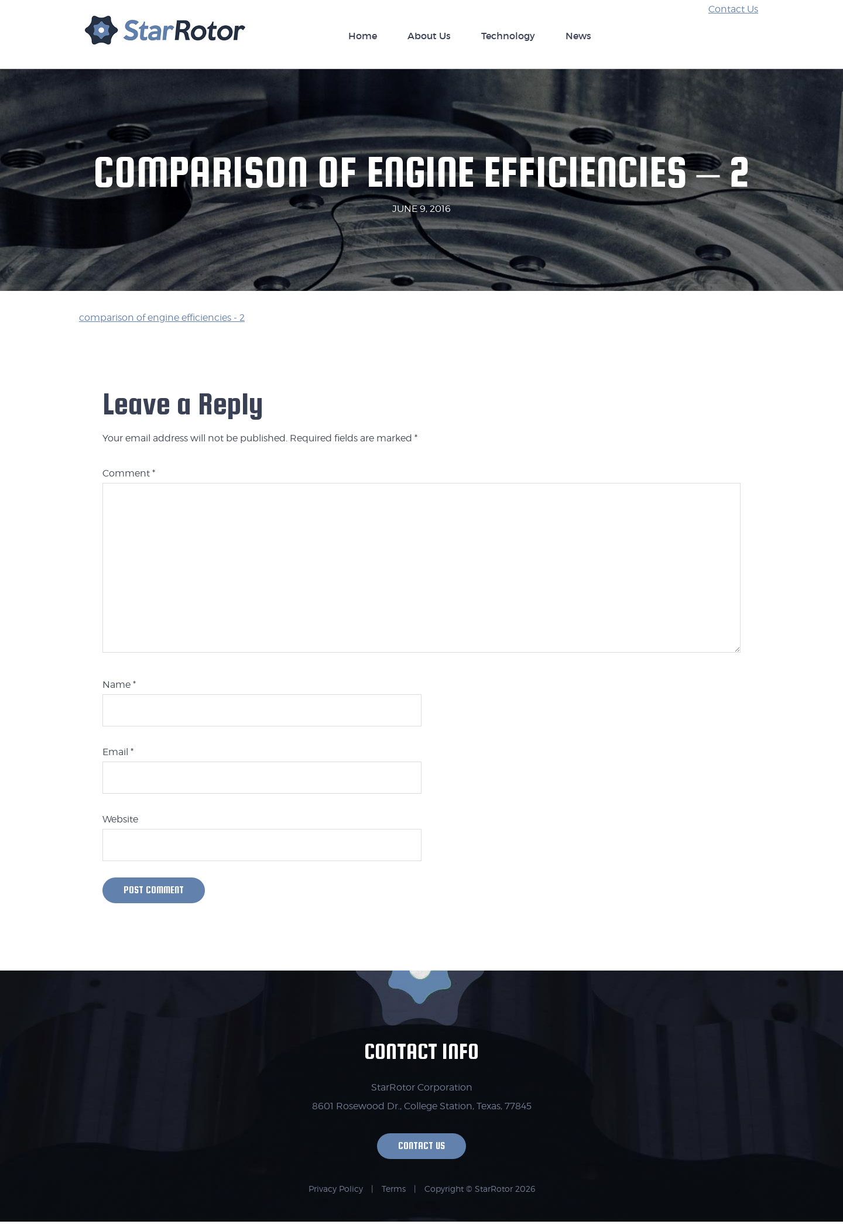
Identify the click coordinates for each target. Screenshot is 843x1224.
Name (119, 684)
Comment (128, 473)
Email (117, 751)
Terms (394, 1191)
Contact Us (733, 9)
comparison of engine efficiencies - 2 (162, 317)
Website (120, 819)
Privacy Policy (336, 1191)
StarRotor (165, 36)
